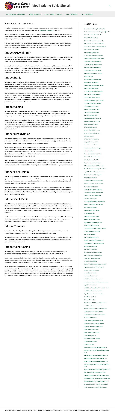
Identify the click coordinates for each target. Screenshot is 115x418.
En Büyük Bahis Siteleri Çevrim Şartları (95, 102)
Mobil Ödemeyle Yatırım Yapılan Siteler (95, 311)
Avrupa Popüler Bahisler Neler (92, 111)
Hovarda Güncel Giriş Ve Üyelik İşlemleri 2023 (97, 367)
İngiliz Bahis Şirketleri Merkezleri (93, 69)
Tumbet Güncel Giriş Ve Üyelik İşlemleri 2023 (97, 403)
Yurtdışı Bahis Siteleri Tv (91, 180)
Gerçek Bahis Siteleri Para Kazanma (94, 75)
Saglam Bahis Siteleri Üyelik (92, 126)
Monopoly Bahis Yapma (91, 275)
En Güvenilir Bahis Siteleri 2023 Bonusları (95, 203)
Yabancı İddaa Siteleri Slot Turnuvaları (94, 168)
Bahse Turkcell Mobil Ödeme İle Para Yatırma (97, 308)
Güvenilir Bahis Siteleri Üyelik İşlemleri (94, 242)
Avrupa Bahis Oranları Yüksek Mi (93, 120)
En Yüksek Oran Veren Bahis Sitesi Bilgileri (96, 48)
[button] (109, 6)
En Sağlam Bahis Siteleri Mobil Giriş (94, 191)
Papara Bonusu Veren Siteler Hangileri (95, 269)
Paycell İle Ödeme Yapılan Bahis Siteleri (95, 300)
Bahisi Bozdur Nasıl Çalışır (91, 263)
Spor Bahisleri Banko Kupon (92, 188)
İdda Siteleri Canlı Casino (91, 209)
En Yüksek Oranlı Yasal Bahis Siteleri (94, 93)
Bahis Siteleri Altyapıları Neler (92, 272)
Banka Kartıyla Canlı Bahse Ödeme (94, 254)
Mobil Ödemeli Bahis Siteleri (92, 335)
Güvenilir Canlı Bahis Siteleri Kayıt (93, 197)
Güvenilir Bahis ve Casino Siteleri (15, 14)
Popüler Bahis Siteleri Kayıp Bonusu (94, 224)
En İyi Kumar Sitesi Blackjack (92, 141)
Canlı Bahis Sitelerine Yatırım (92, 239)
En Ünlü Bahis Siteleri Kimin (91, 40)
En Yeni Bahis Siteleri (90, 215)
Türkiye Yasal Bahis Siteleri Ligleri (93, 150)
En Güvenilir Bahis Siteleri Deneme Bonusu (96, 230)
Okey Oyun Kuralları (89, 350)
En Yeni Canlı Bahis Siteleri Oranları (94, 37)
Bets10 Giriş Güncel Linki (91, 251)
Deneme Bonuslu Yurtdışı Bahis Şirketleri (95, 29)
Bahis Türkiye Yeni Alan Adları (92, 162)
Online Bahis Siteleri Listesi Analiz (93, 63)
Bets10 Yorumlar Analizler (91, 117)
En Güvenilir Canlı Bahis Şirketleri (93, 135)
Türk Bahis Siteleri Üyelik (91, 200)
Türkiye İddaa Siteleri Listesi (92, 108)
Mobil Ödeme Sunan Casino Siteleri (94, 297)
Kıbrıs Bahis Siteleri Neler (91, 323)
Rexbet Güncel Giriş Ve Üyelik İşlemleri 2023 (96, 353)
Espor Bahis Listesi (89, 138)
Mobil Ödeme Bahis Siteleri (51, 5)
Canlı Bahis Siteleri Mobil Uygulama (94, 257)
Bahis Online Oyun (89, 78)
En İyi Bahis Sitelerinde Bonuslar (93, 233)
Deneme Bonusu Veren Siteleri (51, 14)
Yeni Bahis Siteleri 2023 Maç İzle (93, 177)
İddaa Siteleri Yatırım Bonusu (92, 227)
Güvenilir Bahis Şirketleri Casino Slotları (95, 60)
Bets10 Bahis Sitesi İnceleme (92, 54)
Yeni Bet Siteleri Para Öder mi (92, 114)
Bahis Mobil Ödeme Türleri (91, 278)
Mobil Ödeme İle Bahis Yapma (92, 338)
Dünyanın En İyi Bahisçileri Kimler (93, 96)
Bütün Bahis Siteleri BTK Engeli (93, 123)
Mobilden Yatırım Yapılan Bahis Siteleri (95, 329)
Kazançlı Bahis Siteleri (33, 14)
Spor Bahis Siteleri (89, 153)
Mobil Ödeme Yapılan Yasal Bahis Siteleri (95, 320)
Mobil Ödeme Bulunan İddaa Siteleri (94, 281)
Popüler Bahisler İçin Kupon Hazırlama (95, 245)
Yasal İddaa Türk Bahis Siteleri (92, 260)
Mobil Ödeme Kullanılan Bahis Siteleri (94, 317)
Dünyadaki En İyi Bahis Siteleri (92, 218)
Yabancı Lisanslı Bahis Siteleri (92, 212)
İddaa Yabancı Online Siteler (92, 84)
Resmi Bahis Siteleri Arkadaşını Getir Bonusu (97, 171)
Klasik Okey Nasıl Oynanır (91, 347)
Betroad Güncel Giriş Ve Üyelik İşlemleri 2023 (97, 364)
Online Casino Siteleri (69, 14)
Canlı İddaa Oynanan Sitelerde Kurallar (95, 42)
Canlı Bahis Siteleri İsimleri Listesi (93, 156)
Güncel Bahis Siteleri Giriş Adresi (93, 165)
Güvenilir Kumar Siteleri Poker (92, 147)
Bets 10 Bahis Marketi (90, 236)
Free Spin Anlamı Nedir (90, 306)
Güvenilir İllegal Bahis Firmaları (92, 132)
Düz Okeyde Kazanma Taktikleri (93, 344)
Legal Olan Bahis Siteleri (91, 289)
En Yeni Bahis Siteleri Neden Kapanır (94, 159)
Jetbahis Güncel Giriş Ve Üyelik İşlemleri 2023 (97, 361)
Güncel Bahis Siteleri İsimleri (92, 90)
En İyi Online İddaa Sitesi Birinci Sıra (94, 66)
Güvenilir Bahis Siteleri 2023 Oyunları (94, 206)
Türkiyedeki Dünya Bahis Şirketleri (93, 105)
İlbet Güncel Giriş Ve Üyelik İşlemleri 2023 (96, 380)
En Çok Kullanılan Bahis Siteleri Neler (94, 57)
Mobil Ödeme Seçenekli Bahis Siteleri (94, 326)
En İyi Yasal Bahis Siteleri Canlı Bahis (94, 183)
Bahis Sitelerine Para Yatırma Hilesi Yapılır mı (96, 314)
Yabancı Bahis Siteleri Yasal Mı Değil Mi (95, 45)
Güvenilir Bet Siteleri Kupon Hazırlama (95, 185)
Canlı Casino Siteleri (83, 14)
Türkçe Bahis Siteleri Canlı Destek (93, 72)
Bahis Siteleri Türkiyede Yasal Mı (93, 81)
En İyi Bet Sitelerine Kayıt (91, 129)
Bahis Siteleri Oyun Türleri (91, 248)
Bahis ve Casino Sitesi (47, 30)
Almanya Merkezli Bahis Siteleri (93, 221)
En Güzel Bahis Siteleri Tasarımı (93, 99)
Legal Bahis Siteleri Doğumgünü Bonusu (95, 174)
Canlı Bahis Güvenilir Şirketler (92, 51)
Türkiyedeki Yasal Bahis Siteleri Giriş (94, 194)
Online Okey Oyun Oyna (90, 341)
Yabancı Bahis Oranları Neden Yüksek (94, 87)
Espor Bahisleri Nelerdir (90, 303)
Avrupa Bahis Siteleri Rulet (91, 144)
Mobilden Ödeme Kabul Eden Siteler (94, 332)
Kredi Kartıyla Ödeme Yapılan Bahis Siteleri (96, 266)
